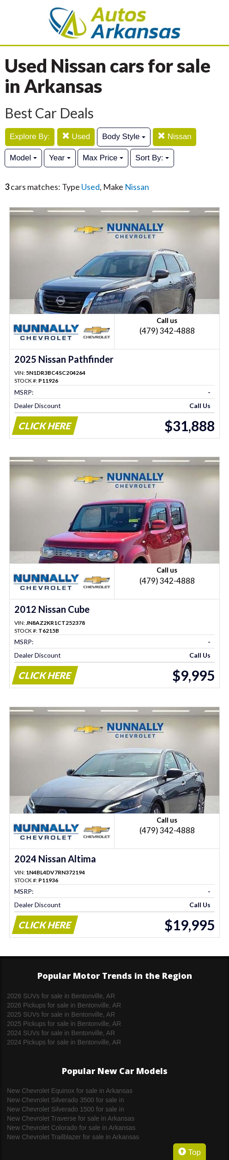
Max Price (103, 157)
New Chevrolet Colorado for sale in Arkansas (71, 1127)
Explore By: (30, 136)
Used (76, 136)
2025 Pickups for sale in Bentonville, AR (64, 1023)
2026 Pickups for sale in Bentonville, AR (64, 1005)
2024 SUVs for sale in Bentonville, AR (61, 1033)
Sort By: (152, 157)
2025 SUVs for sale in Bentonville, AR (61, 1014)
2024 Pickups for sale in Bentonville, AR (64, 1042)
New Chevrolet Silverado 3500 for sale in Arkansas (65, 1100)
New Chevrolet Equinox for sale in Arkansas (70, 1090)
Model (23, 157)
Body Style (123, 136)
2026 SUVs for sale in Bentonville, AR (61, 996)
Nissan (174, 136)
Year (60, 157)
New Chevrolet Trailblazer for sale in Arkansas (73, 1137)
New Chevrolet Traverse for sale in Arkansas (70, 1118)
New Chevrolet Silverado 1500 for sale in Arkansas (65, 1109)
